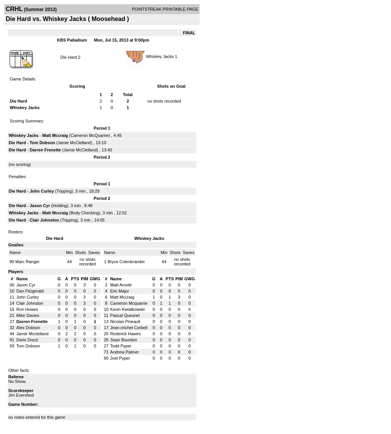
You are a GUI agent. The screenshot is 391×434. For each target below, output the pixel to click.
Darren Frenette (45, 150)
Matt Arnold (121, 285)
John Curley (42, 191)
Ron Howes (27, 309)
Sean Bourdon (123, 340)
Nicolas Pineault (125, 321)
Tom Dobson (42, 142)
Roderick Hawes (125, 333)
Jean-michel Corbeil (128, 327)
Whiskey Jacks (160, 56)
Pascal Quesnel (125, 315)
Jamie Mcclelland (32, 333)
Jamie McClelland (74, 142)
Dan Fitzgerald (30, 291)
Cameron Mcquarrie (128, 303)
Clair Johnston (44, 220)
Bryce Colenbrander (126, 261)
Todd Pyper (121, 346)
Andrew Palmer (124, 352)
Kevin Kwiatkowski (127, 309)
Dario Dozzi (27, 340)
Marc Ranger (27, 261)
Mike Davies (27, 315)
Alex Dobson (28, 327)
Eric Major (119, 291)
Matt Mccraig (55, 135)
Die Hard (68, 57)
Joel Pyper (120, 358)
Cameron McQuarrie (90, 135)
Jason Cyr (40, 205)
